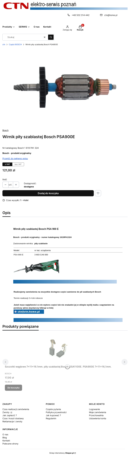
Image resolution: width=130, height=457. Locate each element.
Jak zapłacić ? (9, 415)
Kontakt (6, 440)
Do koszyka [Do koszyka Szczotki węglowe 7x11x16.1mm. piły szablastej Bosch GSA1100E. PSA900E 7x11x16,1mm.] (13, 387)
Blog (4, 437)
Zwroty (6, 412)
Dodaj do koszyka (48, 193)
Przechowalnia (96, 415)
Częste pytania (53, 409)
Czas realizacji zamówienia (15, 409)
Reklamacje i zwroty (12, 421)
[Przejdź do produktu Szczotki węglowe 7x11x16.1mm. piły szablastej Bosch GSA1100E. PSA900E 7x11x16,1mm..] (58, 348)
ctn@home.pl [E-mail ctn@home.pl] (110, 15)
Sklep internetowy (61, 453)
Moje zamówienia (97, 412)
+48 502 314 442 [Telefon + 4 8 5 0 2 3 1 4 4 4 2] (80, 15)
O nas (5, 434)
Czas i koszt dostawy (13, 418)
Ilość (4, 179)
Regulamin (51, 418)
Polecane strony (10, 443)
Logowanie (94, 409)
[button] (51, 37)
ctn (3, 44)
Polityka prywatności (56, 412)
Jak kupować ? (53, 415)
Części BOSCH (15, 44)
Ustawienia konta (97, 418)
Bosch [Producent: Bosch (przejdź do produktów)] (5, 130)
